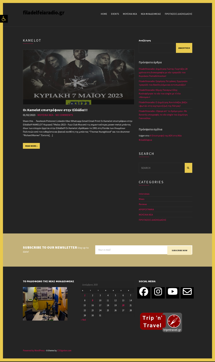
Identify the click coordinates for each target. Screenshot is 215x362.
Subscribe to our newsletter (50, 247)
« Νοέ (83, 320)
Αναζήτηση (145, 40)
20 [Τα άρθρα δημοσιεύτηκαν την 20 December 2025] (123, 306)
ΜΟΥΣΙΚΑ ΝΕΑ (130, 13)
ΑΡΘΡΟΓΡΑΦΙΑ (146, 209)
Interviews (144, 193)
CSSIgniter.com (64, 351)
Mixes (141, 198)
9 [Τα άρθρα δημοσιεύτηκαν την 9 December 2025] (92, 301)
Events (115, 13)
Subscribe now (179, 250)
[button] (4, 19)
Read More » (31, 146)
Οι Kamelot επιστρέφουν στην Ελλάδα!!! (55, 110)
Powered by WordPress (34, 351)
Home (104, 13)
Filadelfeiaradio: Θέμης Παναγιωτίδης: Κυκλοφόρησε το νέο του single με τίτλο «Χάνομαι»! (160, 93)
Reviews (143, 204)
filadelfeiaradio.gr (43, 12)
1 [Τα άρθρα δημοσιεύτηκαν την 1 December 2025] (84, 296)
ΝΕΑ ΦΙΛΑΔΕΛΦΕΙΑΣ (151, 13)
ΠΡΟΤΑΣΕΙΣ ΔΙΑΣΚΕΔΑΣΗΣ (178, 13)
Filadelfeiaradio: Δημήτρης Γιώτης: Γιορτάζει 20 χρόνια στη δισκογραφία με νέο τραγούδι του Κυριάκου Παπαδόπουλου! (163, 72)
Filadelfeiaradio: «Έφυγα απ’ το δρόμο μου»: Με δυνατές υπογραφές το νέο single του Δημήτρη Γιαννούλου (163, 115)
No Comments (64, 115)
